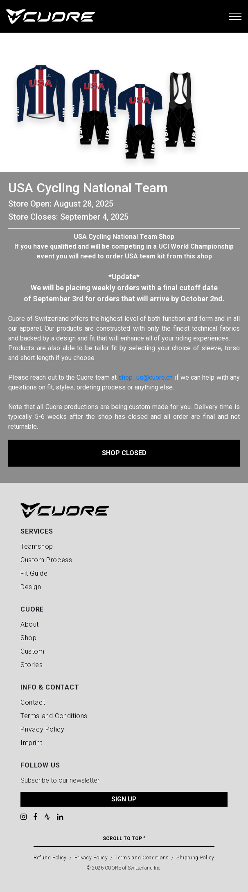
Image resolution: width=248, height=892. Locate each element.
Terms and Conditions (54, 716)
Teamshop (36, 546)
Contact (32, 702)
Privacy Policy (42, 729)
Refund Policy (50, 858)
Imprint (31, 743)
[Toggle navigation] (235, 16)
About (29, 624)
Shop (28, 638)
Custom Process (46, 560)
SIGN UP (124, 799)
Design (30, 587)
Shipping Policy (195, 858)
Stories (31, 665)
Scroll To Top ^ (124, 838)
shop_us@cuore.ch (145, 377)
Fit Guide (33, 573)
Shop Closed (124, 453)
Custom (32, 651)
